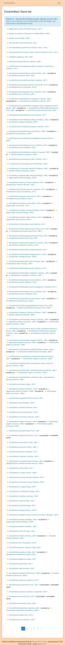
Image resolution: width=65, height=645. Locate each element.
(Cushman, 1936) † (28, 319)
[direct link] (15, 23)
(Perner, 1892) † (22, 447)
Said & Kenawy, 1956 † (25, 398)
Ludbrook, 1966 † (23, 62)
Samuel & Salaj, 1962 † (23, 547)
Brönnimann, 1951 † (22, 43)
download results (26, 23)
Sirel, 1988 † (20, 57)
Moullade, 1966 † (21, 526)
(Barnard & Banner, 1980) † (34, 352)
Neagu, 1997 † (21, 384)
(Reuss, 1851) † (24, 196)
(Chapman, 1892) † (28, 152)
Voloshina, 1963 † (27, 145)
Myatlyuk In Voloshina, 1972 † (31, 287)
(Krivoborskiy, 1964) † (27, 164)
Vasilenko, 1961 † (26, 280)
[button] (7, 29)
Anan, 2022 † (22, 435)
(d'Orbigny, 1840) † (28, 120)
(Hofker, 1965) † (18, 38)
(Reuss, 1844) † (26, 298)
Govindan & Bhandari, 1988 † (32, 515)
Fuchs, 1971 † (20, 615)
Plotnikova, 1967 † (20, 403)
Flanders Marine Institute (39, 641)
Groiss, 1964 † (21, 603)
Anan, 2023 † (20, 596)
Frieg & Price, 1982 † (28, 229)
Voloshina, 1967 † (27, 80)
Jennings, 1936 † (26, 261)
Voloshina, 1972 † (26, 115)
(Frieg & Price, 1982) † (33, 308)
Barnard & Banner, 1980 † (30, 349)
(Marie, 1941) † (24, 203)
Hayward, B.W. (42, 644)
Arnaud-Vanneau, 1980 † (25, 461)
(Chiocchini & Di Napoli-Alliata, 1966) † (28, 33)
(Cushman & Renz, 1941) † (27, 47)
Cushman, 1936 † (29, 99)
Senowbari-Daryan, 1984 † (24, 29)
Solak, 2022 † (21, 552)
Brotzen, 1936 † (22, 412)
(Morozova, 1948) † (23, 573)
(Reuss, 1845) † (26, 131)
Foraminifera (9, 3)
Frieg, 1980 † (41, 110)
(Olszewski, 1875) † (27, 85)
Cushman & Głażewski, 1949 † (27, 592)
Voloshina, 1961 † (26, 92)
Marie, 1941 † (26, 73)
